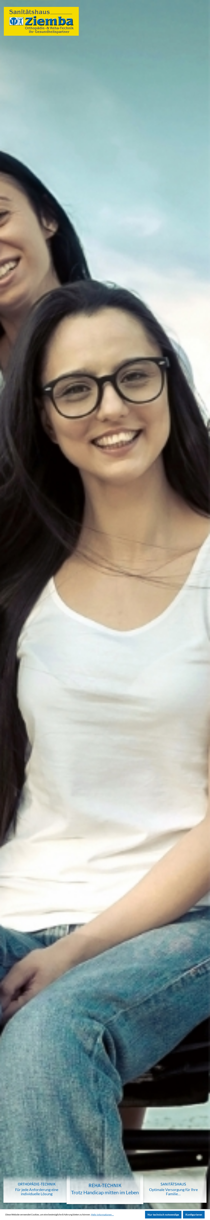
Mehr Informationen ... (102, 1214)
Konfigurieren (193, 1214)
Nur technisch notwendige (163, 1214)
